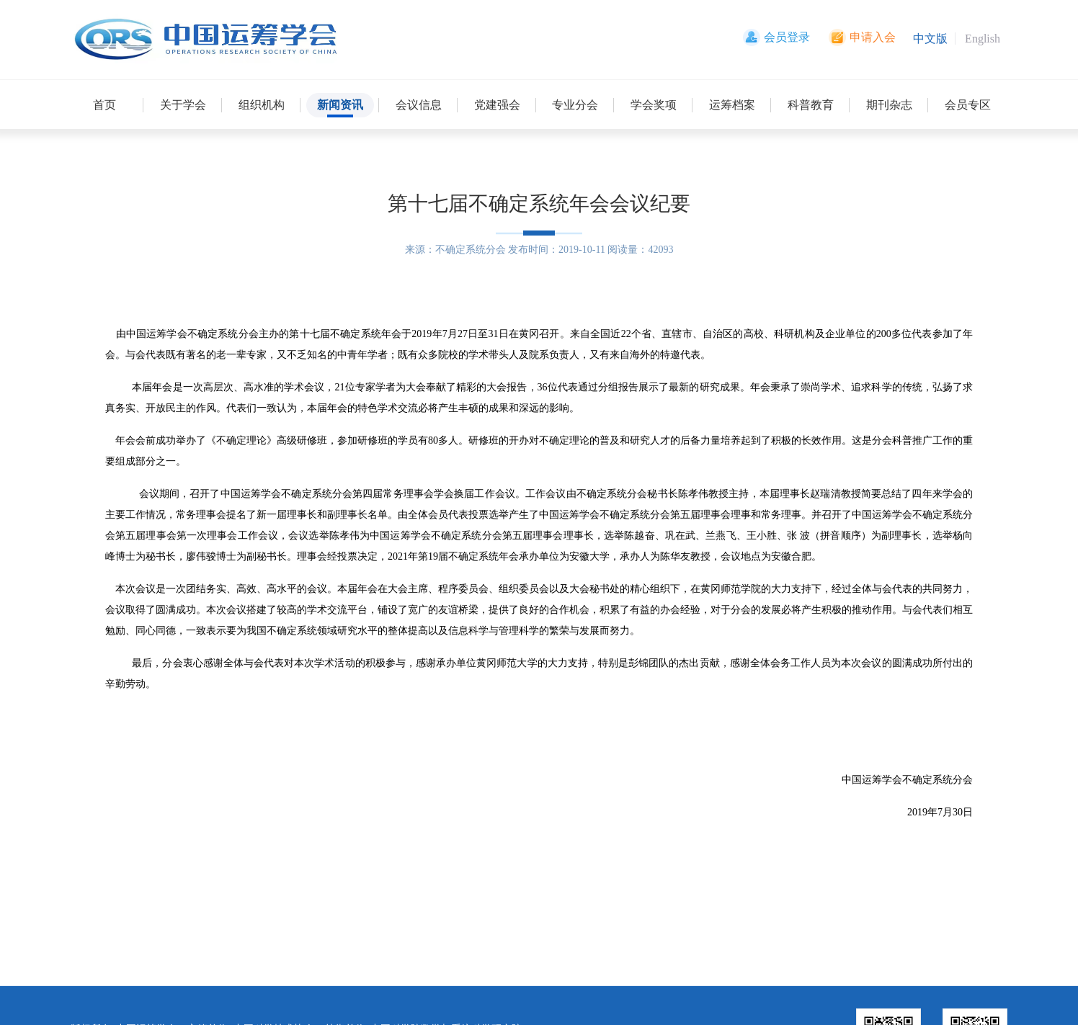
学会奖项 (654, 105)
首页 (104, 105)
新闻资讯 (340, 105)
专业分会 (575, 105)
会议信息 (419, 105)
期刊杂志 (889, 105)
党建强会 (497, 105)
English (982, 38)
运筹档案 (732, 105)
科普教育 (811, 105)
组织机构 (262, 105)
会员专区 (968, 105)
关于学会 (183, 105)
